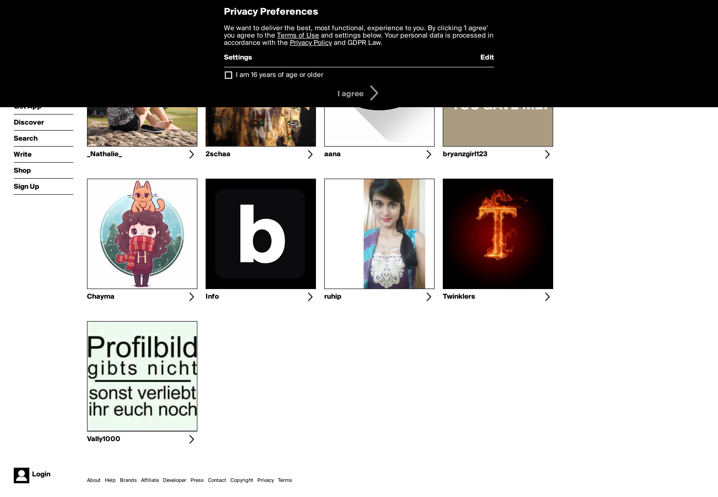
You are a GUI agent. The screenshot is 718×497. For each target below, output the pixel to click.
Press (197, 480)
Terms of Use (298, 35)
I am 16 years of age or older (279, 75)
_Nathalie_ (104, 154)
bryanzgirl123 (465, 154)
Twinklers (459, 296)
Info (212, 296)
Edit (487, 57)
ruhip (333, 296)
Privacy (265, 480)
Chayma (100, 296)
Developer (174, 480)
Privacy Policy (311, 43)
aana (332, 154)
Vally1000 (103, 439)
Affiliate (150, 480)
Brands (128, 480)
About (94, 480)
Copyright (241, 480)
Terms (285, 480)
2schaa (218, 154)
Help (110, 480)
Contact (217, 480)
